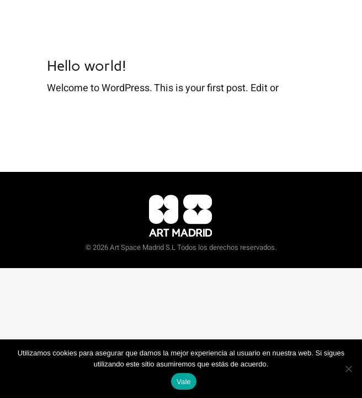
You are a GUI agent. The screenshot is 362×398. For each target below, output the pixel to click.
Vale (184, 382)
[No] (348, 368)
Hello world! (86, 66)
